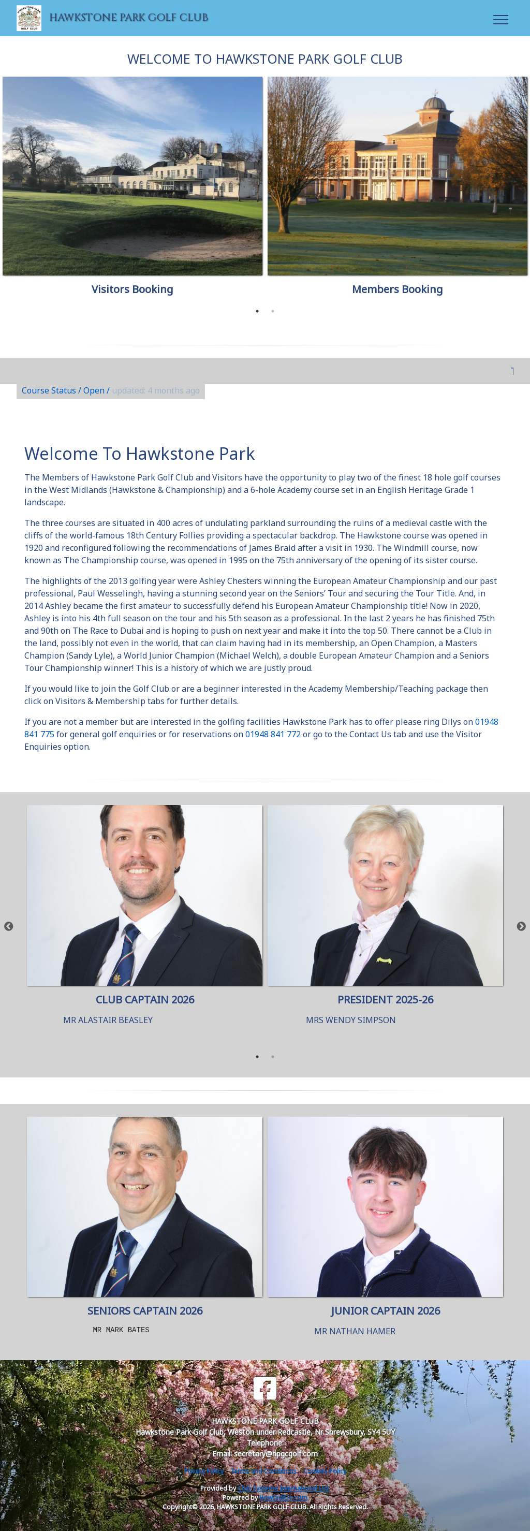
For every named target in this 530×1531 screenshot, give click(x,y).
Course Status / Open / (111, 390)
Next (521, 927)
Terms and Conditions (263, 1471)
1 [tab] (257, 311)
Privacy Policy (204, 1471)
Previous (9, 927)
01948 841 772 (273, 734)
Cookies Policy (324, 1471)
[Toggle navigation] (500, 18)
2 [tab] (273, 311)
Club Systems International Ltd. (284, 1488)
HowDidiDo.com (283, 1497)
